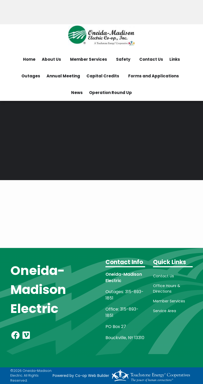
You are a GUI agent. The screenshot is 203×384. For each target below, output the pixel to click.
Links (174, 59)
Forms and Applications (153, 76)
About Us (51, 59)
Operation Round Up (110, 92)
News (77, 92)
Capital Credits (102, 76)
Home (29, 59)
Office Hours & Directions (166, 288)
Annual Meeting (63, 76)
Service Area (164, 310)
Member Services (88, 59)
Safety (123, 59)
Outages (30, 76)
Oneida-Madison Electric (38, 289)
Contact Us (151, 59)
